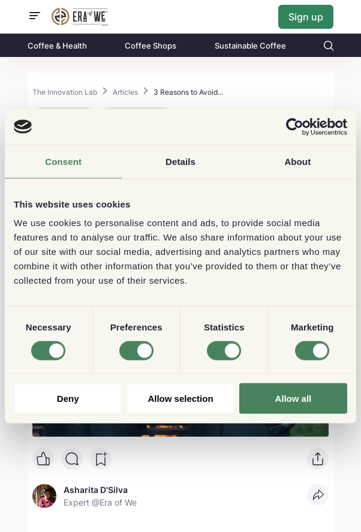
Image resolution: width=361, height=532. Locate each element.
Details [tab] (180, 161)
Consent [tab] (63, 161)
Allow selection (180, 398)
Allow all (293, 398)
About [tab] (297, 161)
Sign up (305, 17)
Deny (68, 398)
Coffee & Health (57, 45)
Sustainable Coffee (250, 45)
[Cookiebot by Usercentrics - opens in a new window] (294, 127)
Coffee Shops (150, 45)
